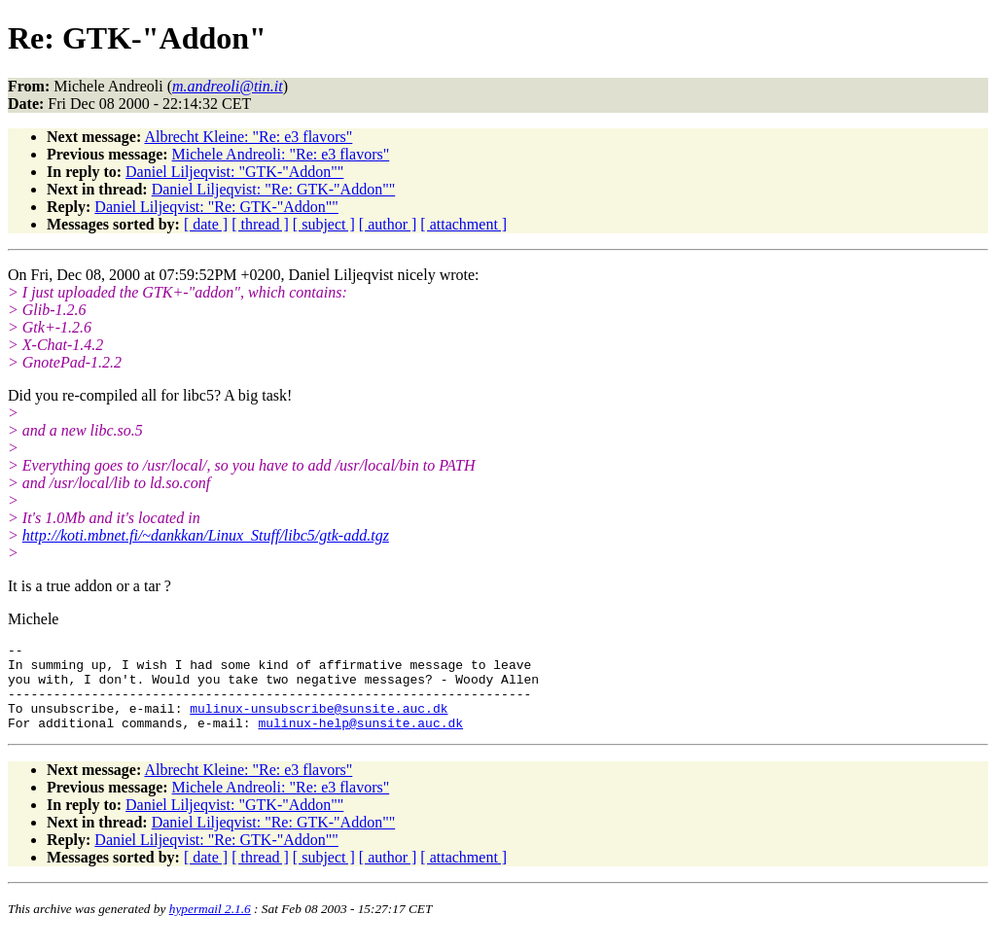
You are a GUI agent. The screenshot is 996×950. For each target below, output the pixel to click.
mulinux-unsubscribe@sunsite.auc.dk (318, 722)
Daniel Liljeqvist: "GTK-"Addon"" (234, 171)
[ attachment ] (463, 224)
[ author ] (388, 224)
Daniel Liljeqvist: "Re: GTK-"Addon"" (274, 189)
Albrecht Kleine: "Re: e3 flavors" (248, 136)
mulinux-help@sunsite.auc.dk (360, 740)
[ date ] (206, 224)
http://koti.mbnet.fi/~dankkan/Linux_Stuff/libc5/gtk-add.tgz (205, 535)
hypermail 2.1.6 (210, 926)
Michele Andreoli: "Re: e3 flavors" (281, 154)
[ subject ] (324, 224)
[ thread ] (260, 224)
